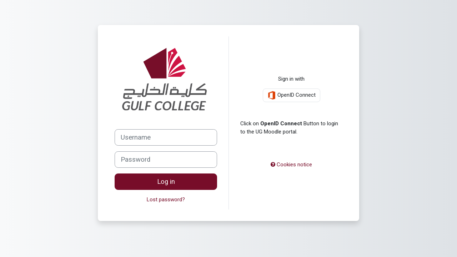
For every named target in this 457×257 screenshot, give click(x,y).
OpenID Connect (291, 95)
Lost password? (166, 199)
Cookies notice (291, 164)
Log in (166, 182)
